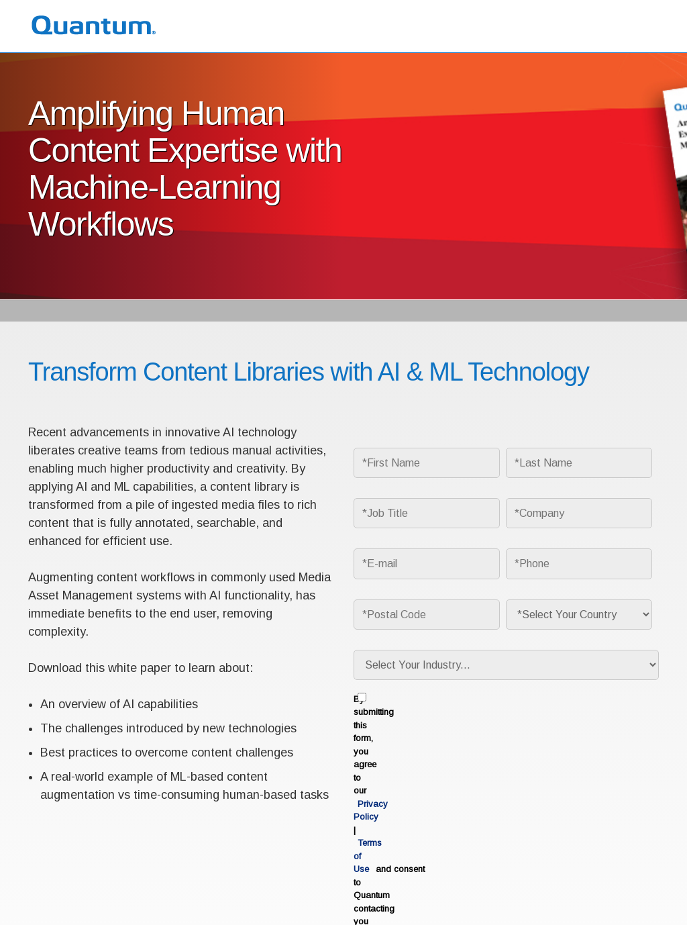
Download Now (504, 775)
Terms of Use (52, 890)
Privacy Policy (545, 700)
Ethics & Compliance (188, 890)
